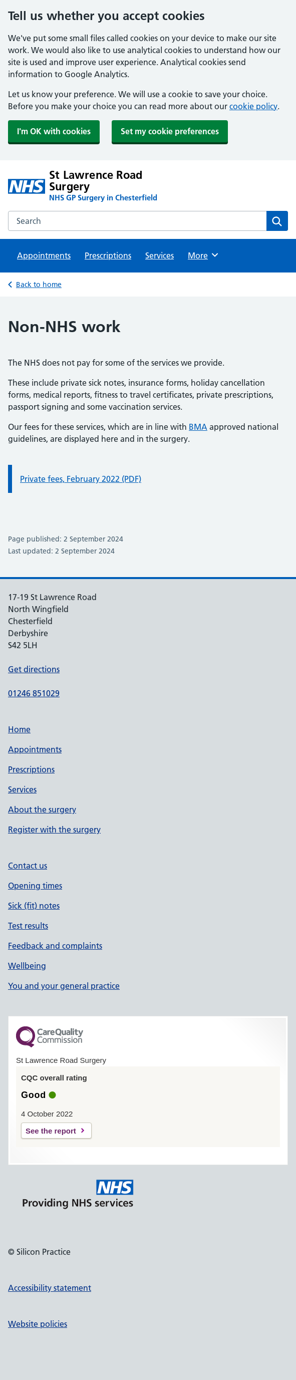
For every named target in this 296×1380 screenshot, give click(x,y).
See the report (51, 1131)
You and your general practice (64, 986)
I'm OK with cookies (54, 131)
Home (19, 729)
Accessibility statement (49, 1288)
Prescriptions (108, 255)
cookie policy (253, 106)
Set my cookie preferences (170, 131)
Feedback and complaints (55, 946)
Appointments (44, 255)
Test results (28, 926)
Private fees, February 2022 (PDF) (80, 479)
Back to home (39, 284)
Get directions (34, 669)
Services (159, 255)
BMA (198, 427)
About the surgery (42, 809)
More (203, 255)
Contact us (27, 866)
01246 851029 (34, 693)
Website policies (37, 1324)
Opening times (35, 886)
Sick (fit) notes (34, 906)
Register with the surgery (54, 829)
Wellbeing (27, 966)
